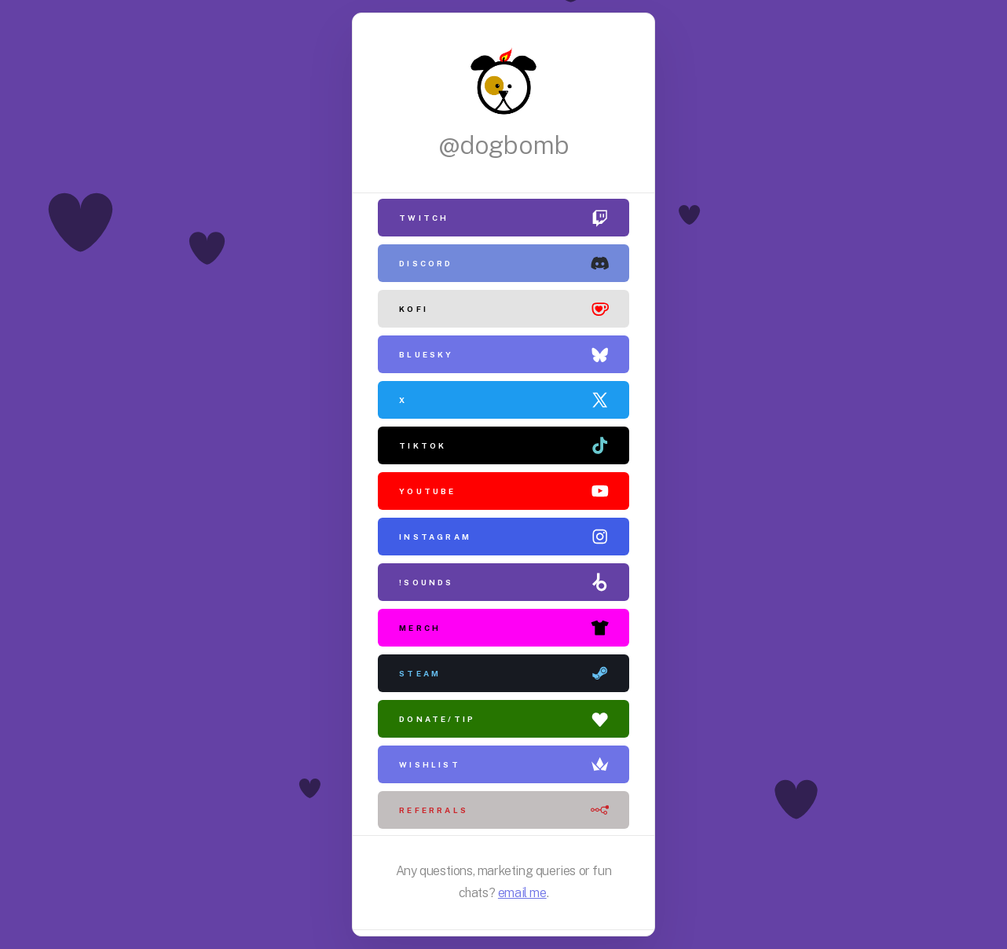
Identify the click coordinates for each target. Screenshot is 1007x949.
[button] (503, 217)
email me (522, 892)
